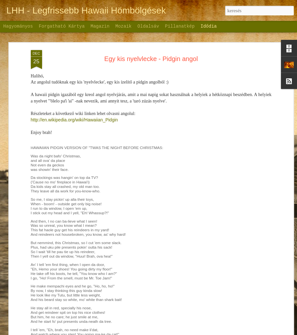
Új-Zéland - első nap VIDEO (61, 312)
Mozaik (123, 26)
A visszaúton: (228, 277)
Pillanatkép (180, 26)
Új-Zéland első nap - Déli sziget (159, 254)
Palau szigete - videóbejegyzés (246, 266)
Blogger (190, 331)
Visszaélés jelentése (214, 331)
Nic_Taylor (156, 331)
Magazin (100, 26)
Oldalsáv (148, 26)
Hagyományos (18, 26)
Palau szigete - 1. (232, 232)
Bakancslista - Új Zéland (150, 300)
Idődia (209, 26)
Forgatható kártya (62, 26)
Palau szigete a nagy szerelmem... (249, 244)
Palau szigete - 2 (232, 221)
